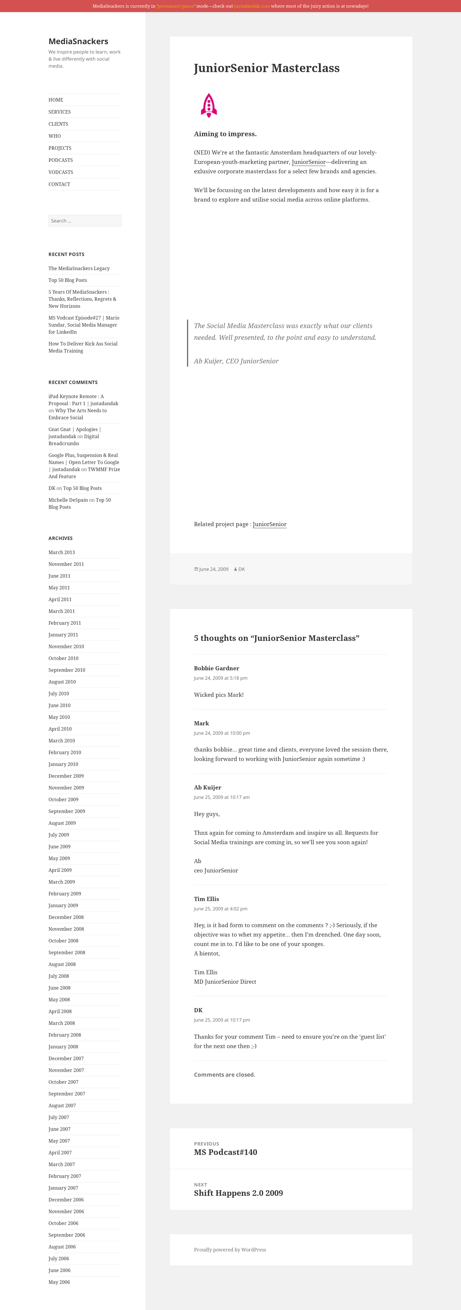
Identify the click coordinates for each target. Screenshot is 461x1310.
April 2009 (60, 870)
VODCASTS (61, 172)
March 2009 (62, 882)
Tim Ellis (206, 899)
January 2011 (63, 634)
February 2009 (65, 893)
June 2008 (60, 988)
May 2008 (59, 999)
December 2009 (66, 776)
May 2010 (59, 717)
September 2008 (67, 952)
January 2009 (63, 905)
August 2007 (62, 1105)
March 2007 (62, 1164)
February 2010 (65, 752)
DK (52, 488)
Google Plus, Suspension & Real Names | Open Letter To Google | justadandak (84, 462)
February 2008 (65, 1035)
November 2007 (66, 1070)
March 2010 (62, 740)
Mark (201, 723)
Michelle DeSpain (68, 500)
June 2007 (60, 1129)
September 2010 (67, 670)
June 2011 (60, 576)
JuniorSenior (309, 162)
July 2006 (59, 1258)
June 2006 (60, 1270)
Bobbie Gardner (216, 668)
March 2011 (62, 611)
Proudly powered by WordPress (230, 1249)
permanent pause (176, 6)
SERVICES (60, 112)
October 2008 (63, 940)
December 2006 (66, 1199)
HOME (56, 100)
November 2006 (66, 1211)
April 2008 (60, 1011)
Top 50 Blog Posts (68, 280)
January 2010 (63, 764)
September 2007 (67, 1093)
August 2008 (62, 964)
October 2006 (63, 1223)
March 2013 (62, 552)
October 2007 (63, 1082)
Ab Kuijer (207, 787)
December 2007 (66, 1058)
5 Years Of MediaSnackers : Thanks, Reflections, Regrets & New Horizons (82, 299)
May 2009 (59, 858)
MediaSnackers (78, 41)
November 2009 (66, 787)
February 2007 (65, 1176)
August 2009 (62, 823)
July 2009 (59, 835)
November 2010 (66, 646)
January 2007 (63, 1188)
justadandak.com (252, 6)
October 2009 (63, 799)
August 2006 (62, 1246)
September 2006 (67, 1235)
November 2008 (66, 929)
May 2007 (59, 1141)
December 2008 (66, 917)
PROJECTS (60, 148)
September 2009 (67, 811)
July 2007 (59, 1117)
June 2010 (60, 705)
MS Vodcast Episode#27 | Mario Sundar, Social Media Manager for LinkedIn (84, 325)
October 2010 (63, 658)
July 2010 (59, 693)
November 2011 (66, 564)
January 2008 (63, 1046)
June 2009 (60, 846)
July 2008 (59, 976)
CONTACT (59, 184)
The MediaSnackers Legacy (79, 268)
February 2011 (65, 623)
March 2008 (62, 1023)
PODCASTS (61, 160)
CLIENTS (58, 124)
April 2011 (60, 599)
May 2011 (59, 587)
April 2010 (60, 729)
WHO (55, 136)
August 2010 (62, 682)
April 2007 (60, 1152)
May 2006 (59, 1282)
